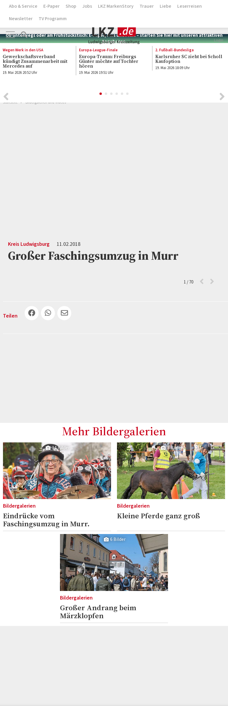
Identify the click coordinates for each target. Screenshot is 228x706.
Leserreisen (189, 6)
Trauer (147, 6)
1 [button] (100, 95)
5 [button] (122, 95)
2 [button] (106, 95)
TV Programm (53, 18)
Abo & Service (23, 6)
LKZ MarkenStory (116, 6)
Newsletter (21, 18)
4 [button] (116, 95)
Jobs (87, 6)
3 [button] (111, 95)
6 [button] (127, 95)
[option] (111, 63)
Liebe (165, 6)
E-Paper (51, 6)
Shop (71, 6)
